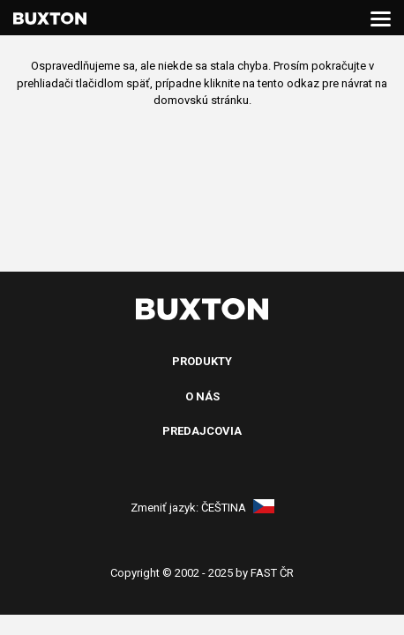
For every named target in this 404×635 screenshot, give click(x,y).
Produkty (202, 361)
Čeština (237, 507)
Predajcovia (202, 430)
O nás (202, 396)
